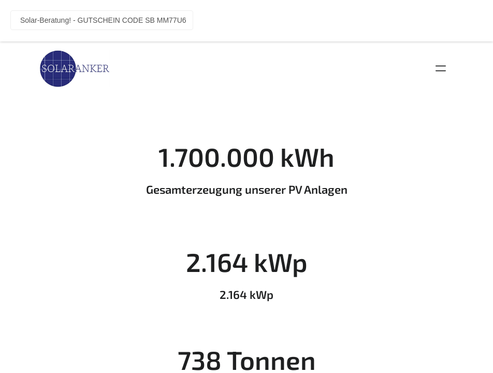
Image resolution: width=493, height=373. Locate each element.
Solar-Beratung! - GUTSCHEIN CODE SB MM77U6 (103, 20)
